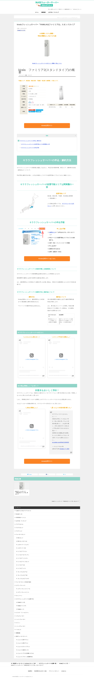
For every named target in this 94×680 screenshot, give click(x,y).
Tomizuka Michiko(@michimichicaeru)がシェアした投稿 (62, 375)
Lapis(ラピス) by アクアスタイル (23, 510)
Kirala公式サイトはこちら (54, 258)
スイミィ (18, 622)
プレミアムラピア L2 (22, 571)
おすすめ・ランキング (53, 12)
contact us (63, 671)
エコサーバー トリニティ (23, 544)
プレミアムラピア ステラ (23, 578)
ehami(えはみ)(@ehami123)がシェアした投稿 (32, 446)
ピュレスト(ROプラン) (22, 643)
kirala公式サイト (55, 125)
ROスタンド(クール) (22, 541)
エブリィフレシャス (20, 585)
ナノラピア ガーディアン (23, 554)
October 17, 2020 (64, 448)
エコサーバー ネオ (21, 548)
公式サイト (52, 232)
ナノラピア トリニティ (22, 558)
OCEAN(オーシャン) (20, 517)
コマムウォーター (20, 616)
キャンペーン (19, 595)
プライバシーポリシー (54, 671)
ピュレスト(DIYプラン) (22, 639)
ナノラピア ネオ (21, 565)
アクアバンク (19, 531)
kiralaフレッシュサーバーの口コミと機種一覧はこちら (47, 63)
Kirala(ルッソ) (20, 609)
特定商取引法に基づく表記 (40, 671)
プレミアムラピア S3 (22, 575)
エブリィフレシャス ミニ (23, 592)
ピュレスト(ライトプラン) (23, 646)
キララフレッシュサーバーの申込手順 (30, 147)
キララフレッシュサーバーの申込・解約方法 (30, 140)
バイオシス (18, 629)
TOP (24, 663)
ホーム (36, 12)
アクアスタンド (19, 527)
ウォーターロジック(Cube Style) (23, 582)
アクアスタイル (19, 524)
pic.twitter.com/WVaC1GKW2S (60, 442)
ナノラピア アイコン (22, 551)
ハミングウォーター (20, 626)
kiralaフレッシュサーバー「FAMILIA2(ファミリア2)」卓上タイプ (21, 493)
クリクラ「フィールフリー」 (22, 612)
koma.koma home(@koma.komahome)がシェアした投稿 (32, 375)
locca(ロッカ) (19, 514)
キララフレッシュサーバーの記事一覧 (24, 599)
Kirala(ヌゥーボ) (21, 602)
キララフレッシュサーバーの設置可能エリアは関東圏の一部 (35, 144)
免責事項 (30, 671)
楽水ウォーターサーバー (21, 636)
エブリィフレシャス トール (23, 588)
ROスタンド (20, 537)
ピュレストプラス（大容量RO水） (25, 656)
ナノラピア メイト (21, 568)
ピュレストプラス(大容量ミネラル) (25, 653)
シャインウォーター (20, 619)
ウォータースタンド (20, 534)
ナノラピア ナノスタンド (23, 561)
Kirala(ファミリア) (21, 30)
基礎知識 (43, 12)
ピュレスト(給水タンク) (22, 650)
